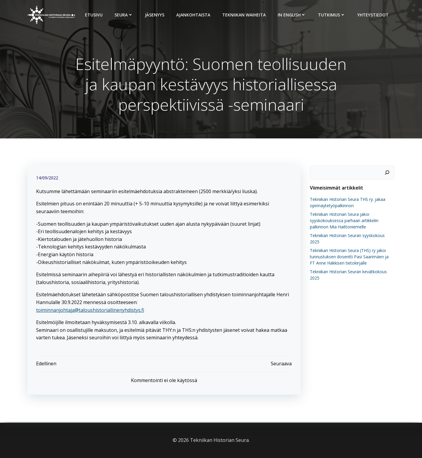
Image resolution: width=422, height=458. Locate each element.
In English (292, 15)
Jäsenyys (155, 15)
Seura (124, 15)
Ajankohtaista (194, 15)
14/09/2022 (47, 178)
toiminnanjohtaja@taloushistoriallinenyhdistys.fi (90, 310)
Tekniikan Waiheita (244, 15)
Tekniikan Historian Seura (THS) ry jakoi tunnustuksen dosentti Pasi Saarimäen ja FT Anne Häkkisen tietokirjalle (352, 257)
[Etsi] (387, 173)
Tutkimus (332, 15)
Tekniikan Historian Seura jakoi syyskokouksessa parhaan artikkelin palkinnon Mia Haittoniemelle (344, 220)
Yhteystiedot (373, 15)
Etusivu (94, 15)
